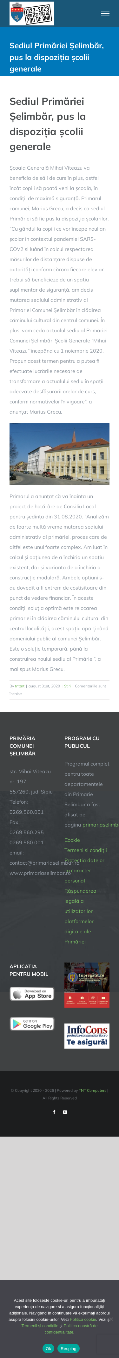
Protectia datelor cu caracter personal (84, 870)
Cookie (72, 840)
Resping (68, 1348)
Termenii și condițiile (40, 1325)
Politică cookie (83, 1319)
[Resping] (111, 1319)
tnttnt (19, 686)
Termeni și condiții (85, 850)
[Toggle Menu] (105, 13)
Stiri (67, 686)
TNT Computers (92, 1090)
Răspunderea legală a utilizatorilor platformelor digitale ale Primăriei (80, 916)
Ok (48, 1348)
